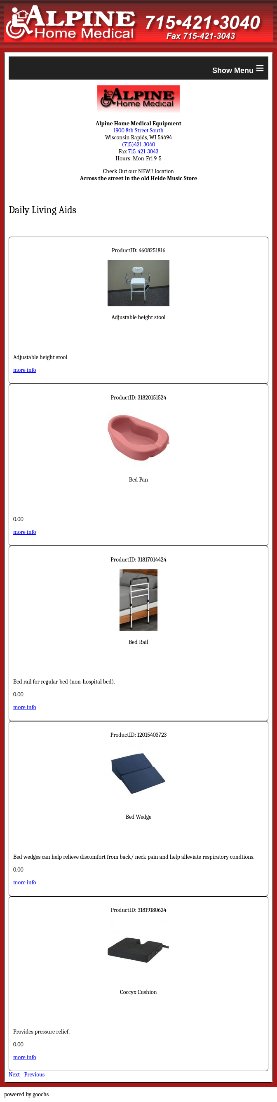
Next (14, 1074)
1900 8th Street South (138, 130)
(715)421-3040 (138, 144)
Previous (34, 1074)
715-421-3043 (143, 151)
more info (24, 370)
